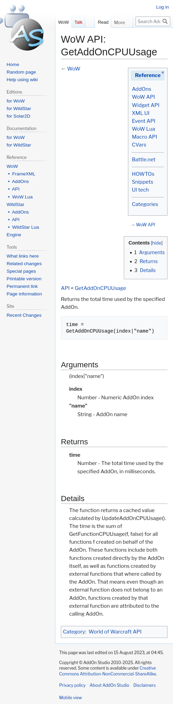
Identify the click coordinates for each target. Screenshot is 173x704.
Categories (145, 204)
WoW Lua (143, 129)
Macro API (144, 137)
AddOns (141, 89)
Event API (143, 121)
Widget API (145, 105)
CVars (139, 145)
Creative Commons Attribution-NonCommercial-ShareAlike (107, 670)
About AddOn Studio (109, 685)
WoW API (143, 97)
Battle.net (143, 159)
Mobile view (70, 697)
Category (74, 632)
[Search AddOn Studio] (153, 21)
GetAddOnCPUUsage (100, 288)
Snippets (142, 182)
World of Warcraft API (115, 632)
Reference (148, 75)
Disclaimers (144, 685)
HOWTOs (143, 174)
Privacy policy (72, 685)
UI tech (140, 190)
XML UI (140, 113)
